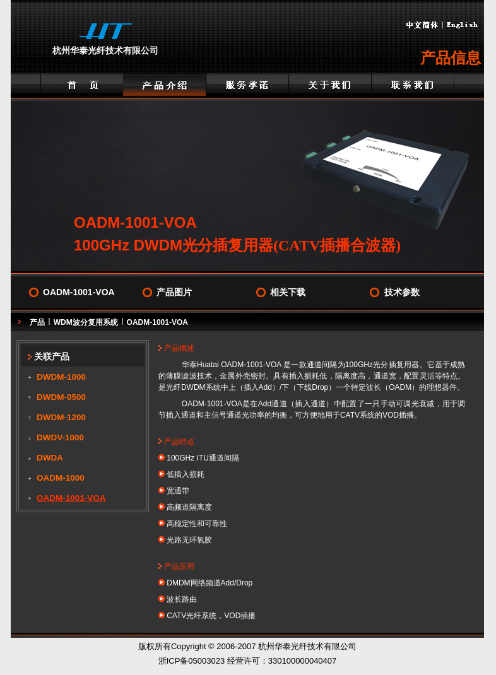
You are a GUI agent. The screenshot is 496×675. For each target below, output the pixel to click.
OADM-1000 (61, 478)
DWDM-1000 (61, 377)
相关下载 (287, 292)
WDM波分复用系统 (86, 322)
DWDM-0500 (61, 397)
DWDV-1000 (60, 437)
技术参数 (402, 292)
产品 (37, 322)
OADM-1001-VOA (79, 292)
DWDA (50, 457)
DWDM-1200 (61, 417)
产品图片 (174, 292)
